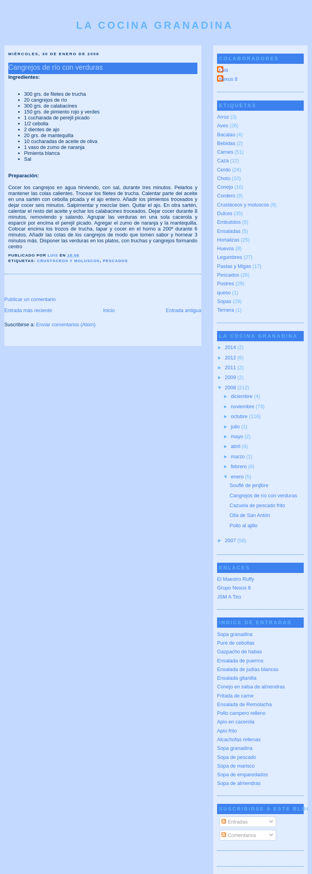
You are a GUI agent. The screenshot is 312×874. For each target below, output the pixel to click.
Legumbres (229, 257)
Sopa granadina (235, 634)
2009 (231, 377)
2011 (231, 367)
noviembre (243, 406)
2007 (231, 540)
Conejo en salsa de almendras (251, 687)
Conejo (225, 187)
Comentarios (238, 835)
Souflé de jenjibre (249, 485)
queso (224, 293)
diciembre (242, 396)
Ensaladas (228, 231)
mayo (238, 436)
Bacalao (226, 135)
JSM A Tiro (229, 597)
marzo (238, 456)
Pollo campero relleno (241, 713)
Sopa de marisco (236, 766)
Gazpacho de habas (239, 652)
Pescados (115, 260)
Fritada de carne (235, 696)
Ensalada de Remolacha (244, 704)
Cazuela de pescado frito (257, 505)
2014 (231, 347)
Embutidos (229, 222)
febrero (239, 466)
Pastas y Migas (234, 266)
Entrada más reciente (28, 310)
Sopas (224, 301)
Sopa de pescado (236, 757)
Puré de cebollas (235, 643)
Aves (222, 125)
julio (236, 427)
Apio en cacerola (235, 722)
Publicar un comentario (30, 299)
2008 (231, 388)
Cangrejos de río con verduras (263, 495)
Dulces (224, 213)
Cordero (226, 196)
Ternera (225, 310)
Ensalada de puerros (240, 661)
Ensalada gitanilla (236, 678)
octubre (240, 416)
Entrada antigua (183, 310)
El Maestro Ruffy (235, 579)
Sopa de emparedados (242, 774)
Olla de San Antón (250, 515)
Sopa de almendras (238, 783)
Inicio (109, 310)
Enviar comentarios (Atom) (66, 324)
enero (238, 477)
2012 (231, 358)
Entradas (234, 822)
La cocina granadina (154, 25)
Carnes (225, 152)
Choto (223, 178)
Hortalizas (228, 240)
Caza (223, 161)
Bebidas (226, 143)
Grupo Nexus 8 (234, 588)
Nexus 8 (228, 79)
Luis (223, 70)
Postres (225, 283)
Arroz (223, 117)
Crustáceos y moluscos (68, 260)
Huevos (225, 248)
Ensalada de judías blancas (248, 669)
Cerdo (224, 170)
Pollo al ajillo (244, 525)
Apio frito (227, 731)
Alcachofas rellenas (238, 739)
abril (236, 446)
